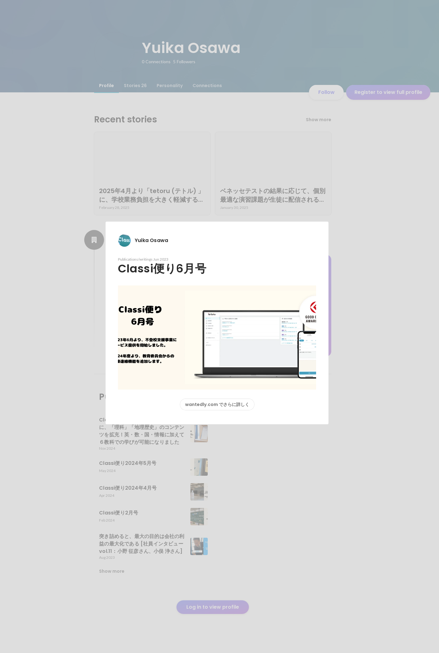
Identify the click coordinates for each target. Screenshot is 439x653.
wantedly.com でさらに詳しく (217, 404)
